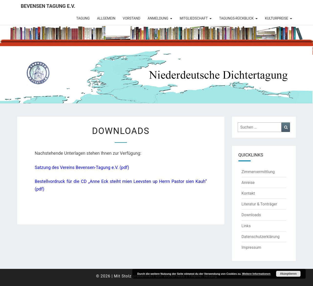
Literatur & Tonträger (259, 204)
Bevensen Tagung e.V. (48, 6)
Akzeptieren (288, 273)
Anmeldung (158, 18)
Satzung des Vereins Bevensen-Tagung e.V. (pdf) (82, 167)
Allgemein (106, 18)
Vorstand (131, 18)
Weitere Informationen (256, 273)
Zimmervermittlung (258, 171)
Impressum (251, 247)
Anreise (248, 182)
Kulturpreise (276, 18)
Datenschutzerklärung (261, 236)
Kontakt (248, 193)
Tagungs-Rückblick (236, 18)
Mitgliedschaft (194, 18)
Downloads (251, 215)
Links (246, 226)
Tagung (83, 18)
